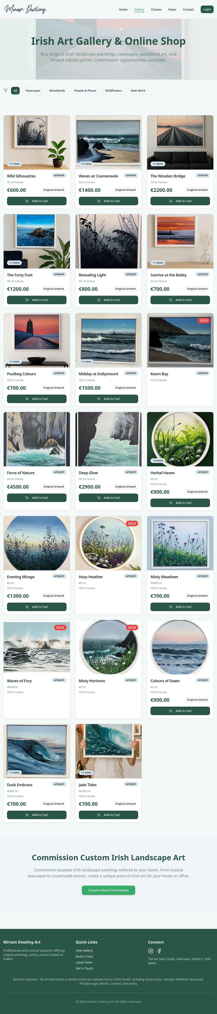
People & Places (85, 91)
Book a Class (84, 956)
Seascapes (33, 91)
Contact (188, 9)
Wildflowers (113, 91)
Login (207, 9)
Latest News (84, 962)
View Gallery (84, 950)
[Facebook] (159, 951)
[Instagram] (150, 951)
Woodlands (57, 91)
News (172, 9)
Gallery (139, 9)
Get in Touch (84, 968)
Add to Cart (36, 201)
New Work (138, 91)
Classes (156, 9)
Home (123, 9)
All (15, 91)
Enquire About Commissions (109, 890)
